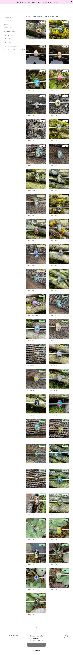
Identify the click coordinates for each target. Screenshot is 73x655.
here (39, 2)
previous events (37, 16)
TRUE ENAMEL (8, 42)
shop (28, 16)
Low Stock (6, 24)
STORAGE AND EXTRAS (11, 46)
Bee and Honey (8, 20)
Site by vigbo (36, 650)
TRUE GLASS (7, 28)
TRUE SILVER (7, 17)
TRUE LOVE (7, 39)
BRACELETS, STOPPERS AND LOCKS (14, 49)
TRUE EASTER (8, 35)
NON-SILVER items (9, 31)
